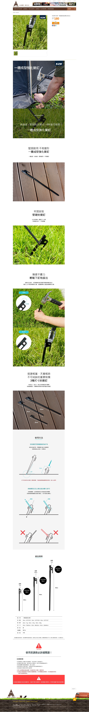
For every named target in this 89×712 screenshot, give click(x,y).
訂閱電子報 (32, 701)
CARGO (38, 9)
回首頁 (14, 701)
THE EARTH (31, 9)
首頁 (50, 1)
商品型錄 (17, 12)
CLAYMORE (43, 9)
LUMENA (25, 9)
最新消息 (54, 1)
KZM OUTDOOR (18, 9)
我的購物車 (69, 1)
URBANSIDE (50, 9)
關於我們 (59, 1)
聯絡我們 (36, 701)
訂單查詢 (74, 1)
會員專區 (64, 1)
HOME (14, 12)
